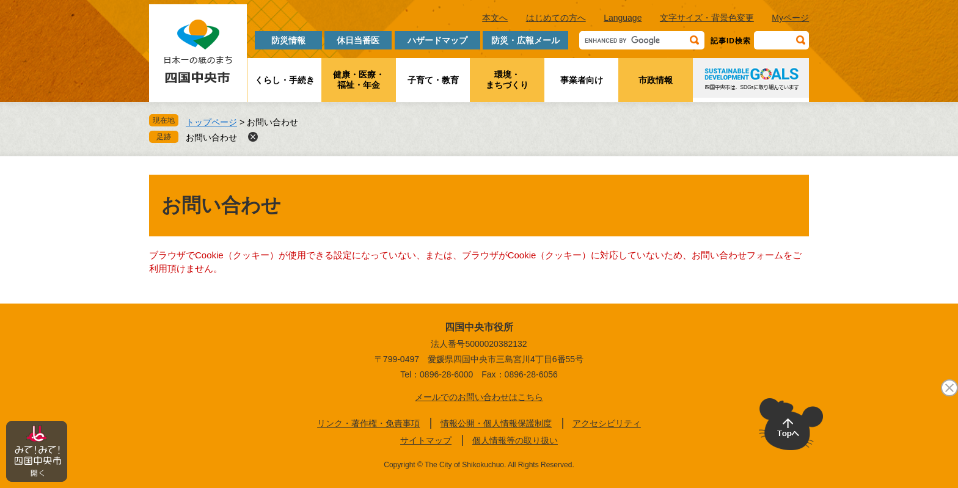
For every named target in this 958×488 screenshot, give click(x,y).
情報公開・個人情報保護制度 (496, 423)
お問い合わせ (211, 137)
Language (623, 18)
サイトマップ (426, 440)
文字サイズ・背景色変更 (707, 18)
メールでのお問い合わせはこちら (479, 397)
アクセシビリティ (606, 423)
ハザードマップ (437, 40)
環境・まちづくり (507, 80)
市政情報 (655, 80)
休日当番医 (358, 40)
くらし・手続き (285, 80)
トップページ (211, 122)
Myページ (790, 18)
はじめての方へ (556, 18)
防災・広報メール (525, 40)
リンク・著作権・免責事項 (368, 423)
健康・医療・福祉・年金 (358, 80)
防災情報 (288, 40)
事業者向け (581, 80)
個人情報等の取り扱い (515, 440)
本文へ (495, 18)
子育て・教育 (433, 80)
